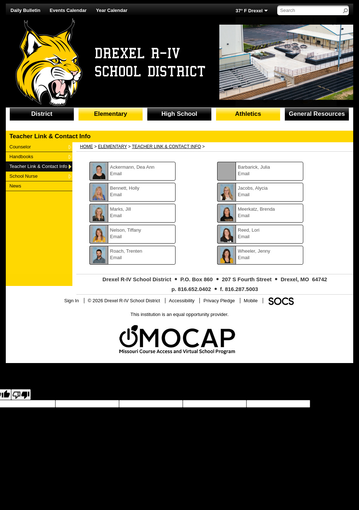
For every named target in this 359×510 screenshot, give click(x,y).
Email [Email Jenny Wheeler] (244, 257)
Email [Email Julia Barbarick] (244, 173)
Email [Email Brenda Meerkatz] (244, 215)
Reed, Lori (248, 230)
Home (86, 146)
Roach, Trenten (126, 251)
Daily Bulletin (25, 10)
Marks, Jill (120, 209)
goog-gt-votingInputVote (227, 410)
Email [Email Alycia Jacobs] (244, 194)
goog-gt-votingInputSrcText (118, 410)
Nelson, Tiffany (125, 230)
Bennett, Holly (124, 188)
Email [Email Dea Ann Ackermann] (116, 173)
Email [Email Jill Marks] (116, 215)
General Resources (317, 113)
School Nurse (23, 176)
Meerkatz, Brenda (256, 209)
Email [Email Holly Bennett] (116, 194)
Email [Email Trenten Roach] (116, 257)
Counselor (20, 146)
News (18, 186)
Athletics (248, 113)
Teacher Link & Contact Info (38, 166)
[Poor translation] (21, 394)
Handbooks (21, 156)
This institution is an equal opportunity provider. (180, 314)
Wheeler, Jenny (254, 251)
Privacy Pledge (219, 300)
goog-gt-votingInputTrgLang (61, 410)
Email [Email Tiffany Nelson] (116, 236)
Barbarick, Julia (254, 167)
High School (179, 113)
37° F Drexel (249, 10)
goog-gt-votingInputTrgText (174, 410)
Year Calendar (111, 10)
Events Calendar (68, 10)
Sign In (71, 300)
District (41, 113)
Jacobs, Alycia (252, 188)
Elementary (110, 113)
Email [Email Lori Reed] (244, 236)
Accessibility (182, 300)
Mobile (251, 300)
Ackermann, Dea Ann (132, 167)
